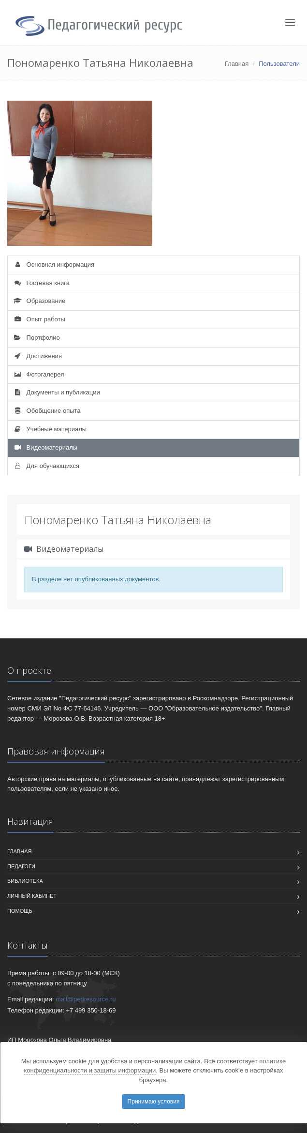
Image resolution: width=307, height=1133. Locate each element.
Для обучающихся (46, 465)
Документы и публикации (56, 392)
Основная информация (53, 264)
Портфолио (36, 337)
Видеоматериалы (45, 447)
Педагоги (21, 866)
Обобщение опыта (47, 410)
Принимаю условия (154, 1101)
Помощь (19, 911)
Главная (237, 63)
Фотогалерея (38, 374)
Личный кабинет (32, 896)
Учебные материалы (50, 429)
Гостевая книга (41, 283)
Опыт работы (39, 319)
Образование (39, 300)
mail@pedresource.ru (86, 999)
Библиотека (25, 881)
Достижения (37, 356)
